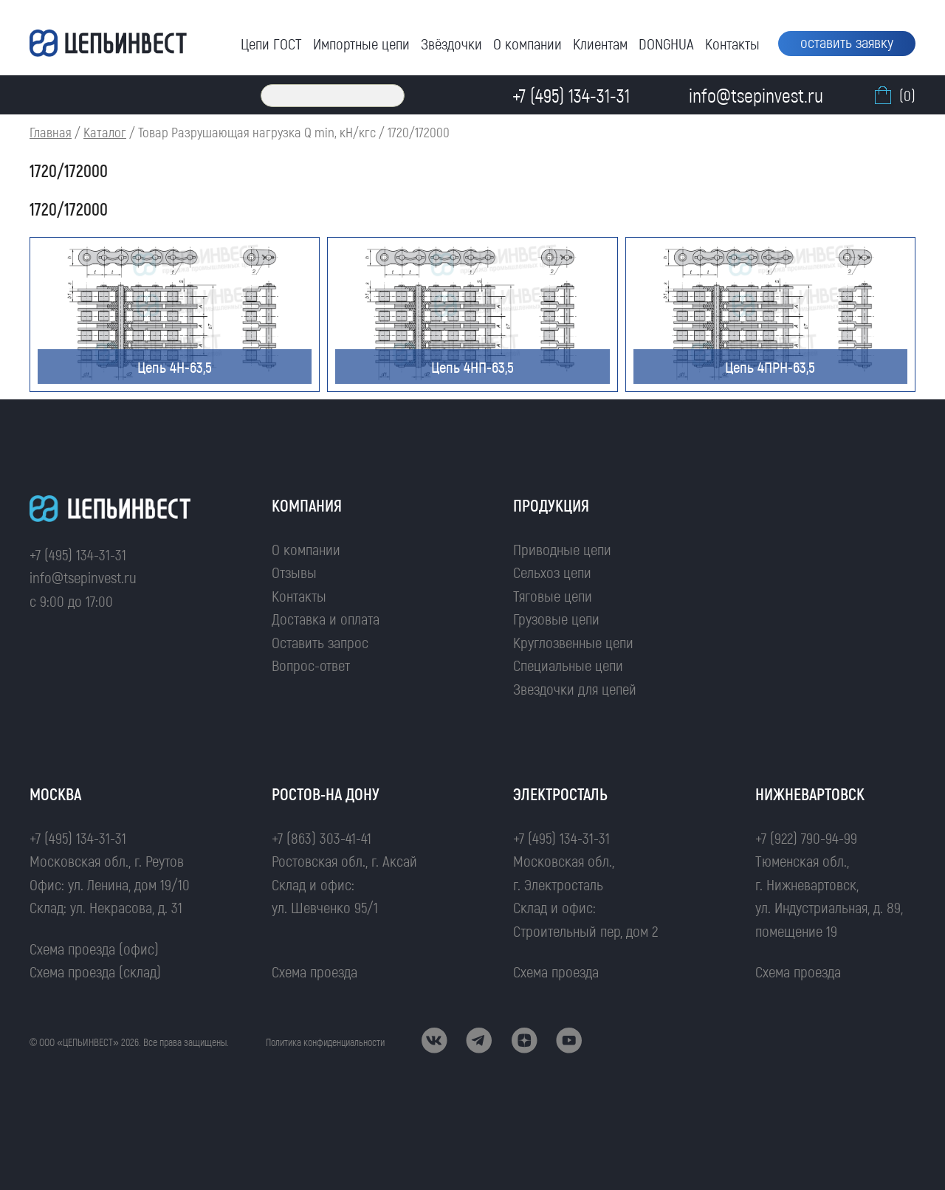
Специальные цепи (568, 665)
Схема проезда (314, 971)
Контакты (732, 43)
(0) (893, 95)
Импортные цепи (361, 43)
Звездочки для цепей (574, 688)
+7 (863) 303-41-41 (321, 837)
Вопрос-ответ (311, 665)
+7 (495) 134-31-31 (78, 554)
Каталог (104, 131)
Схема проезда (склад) (95, 971)
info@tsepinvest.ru (83, 577)
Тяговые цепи (552, 595)
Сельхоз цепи (552, 572)
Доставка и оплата (325, 618)
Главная (51, 131)
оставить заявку (846, 41)
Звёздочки (451, 43)
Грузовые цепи (556, 618)
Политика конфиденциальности (325, 1042)
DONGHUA (666, 43)
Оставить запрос (320, 642)
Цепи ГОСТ (271, 43)
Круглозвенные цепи (573, 642)
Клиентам (600, 43)
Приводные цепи (562, 549)
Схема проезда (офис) (94, 948)
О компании (527, 43)
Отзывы (294, 572)
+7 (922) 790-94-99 (806, 837)
